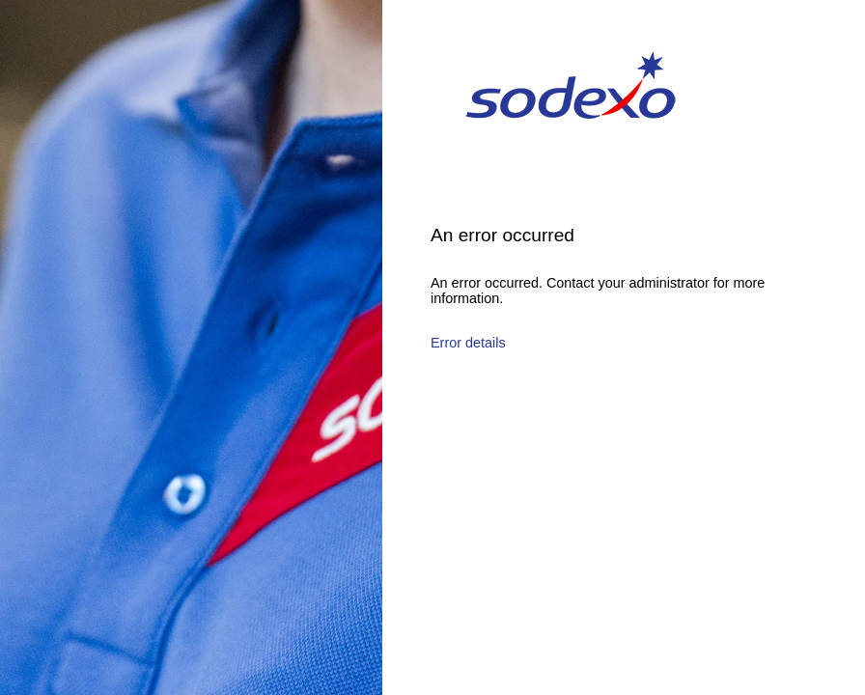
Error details (468, 342)
